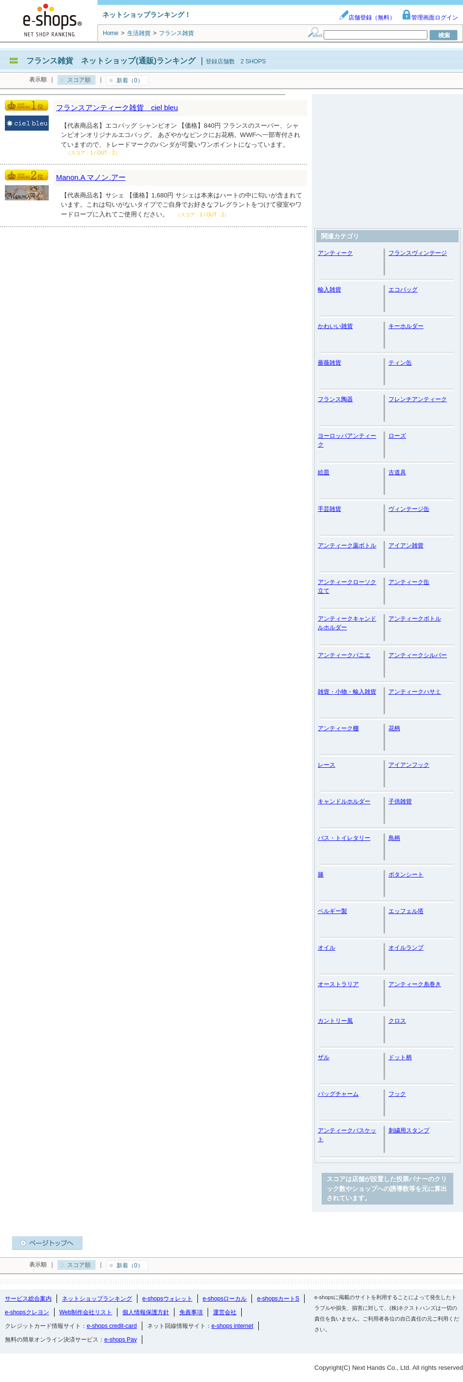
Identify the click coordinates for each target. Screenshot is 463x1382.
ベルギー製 (332, 911)
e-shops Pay (120, 1339)
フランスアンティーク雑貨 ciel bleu (117, 107)
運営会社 (224, 1312)
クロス (397, 1020)
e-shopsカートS (278, 1298)
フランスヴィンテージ (417, 253)
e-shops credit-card (112, 1326)
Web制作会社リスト (85, 1312)
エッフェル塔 (406, 911)
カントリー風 (335, 1020)
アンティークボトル (414, 618)
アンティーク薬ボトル (347, 545)
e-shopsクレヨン (27, 1312)
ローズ (397, 435)
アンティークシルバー (417, 655)
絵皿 (323, 472)
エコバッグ (403, 289)
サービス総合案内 (28, 1298)
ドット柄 (400, 1057)
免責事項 (191, 1312)
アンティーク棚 (338, 728)
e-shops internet (232, 1326)
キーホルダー (406, 326)
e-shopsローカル (225, 1298)
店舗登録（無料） (367, 17)
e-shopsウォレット (167, 1298)
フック (397, 1093)
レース (326, 764)
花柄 (394, 728)
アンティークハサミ (414, 691)
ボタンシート (406, 874)
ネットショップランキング (97, 1298)
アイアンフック (408, 764)
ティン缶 (400, 362)
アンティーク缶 (408, 582)
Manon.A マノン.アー (91, 177)
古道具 (397, 472)
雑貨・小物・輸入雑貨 (347, 691)
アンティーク (335, 253)
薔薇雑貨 (329, 362)
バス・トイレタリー (344, 838)
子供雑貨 (400, 801)
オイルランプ (406, 947)
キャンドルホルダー (344, 801)
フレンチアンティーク (417, 399)
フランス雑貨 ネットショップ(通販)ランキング (110, 61)
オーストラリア (338, 984)
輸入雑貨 (329, 289)
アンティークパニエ (344, 655)
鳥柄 (394, 838)
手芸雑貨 (329, 509)
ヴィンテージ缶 (408, 509)
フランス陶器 (335, 399)
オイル (326, 947)
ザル (323, 1057)
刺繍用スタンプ (408, 1130)
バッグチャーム (338, 1093)
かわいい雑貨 (335, 326)
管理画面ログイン (430, 17)
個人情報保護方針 (145, 1312)
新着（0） (129, 80)
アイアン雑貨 (406, 545)
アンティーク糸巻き (414, 984)
